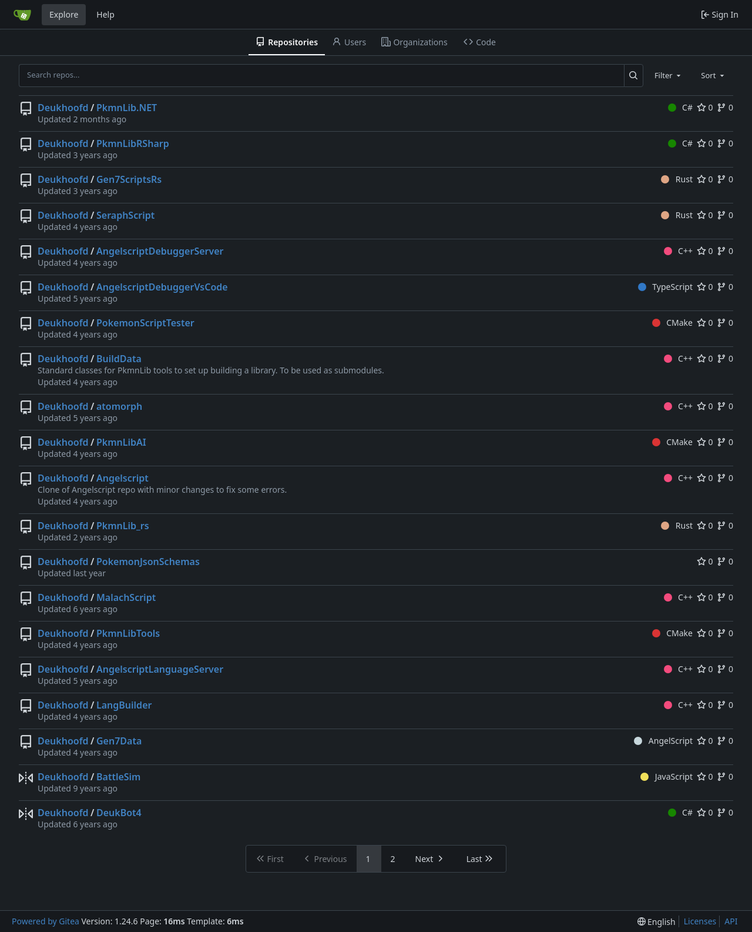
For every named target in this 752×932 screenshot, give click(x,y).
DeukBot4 (119, 813)
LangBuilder (124, 705)
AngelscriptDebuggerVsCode (162, 287)
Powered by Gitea (45, 921)
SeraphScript (125, 215)
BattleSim (118, 777)
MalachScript (126, 597)
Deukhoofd (63, 107)
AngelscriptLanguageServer (159, 669)
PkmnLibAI (121, 442)
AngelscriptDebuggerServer (160, 251)
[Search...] (633, 75)
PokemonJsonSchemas (148, 561)
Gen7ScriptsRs (129, 179)
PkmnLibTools (128, 633)
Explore (63, 14)
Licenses (700, 921)
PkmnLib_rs (122, 526)
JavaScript (666, 776)
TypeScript (665, 286)
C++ (678, 250)
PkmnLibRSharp (132, 143)
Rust (677, 179)
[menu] (656, 921)
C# (680, 107)
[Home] (22, 14)
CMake (672, 322)
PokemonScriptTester (145, 323)
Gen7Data (119, 741)
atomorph (119, 406)
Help (105, 14)
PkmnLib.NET (126, 107)
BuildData (119, 359)
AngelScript (663, 740)
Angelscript (122, 478)
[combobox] (668, 75)
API (730, 921)
